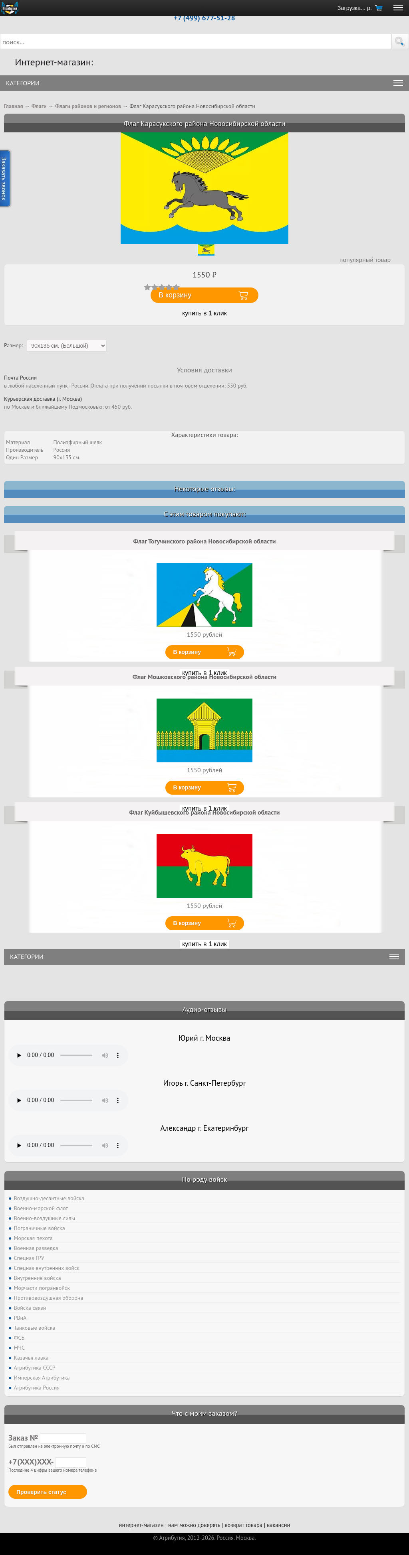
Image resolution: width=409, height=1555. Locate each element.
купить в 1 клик (204, 313)
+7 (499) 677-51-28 (204, 17)
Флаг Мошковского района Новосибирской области (205, 677)
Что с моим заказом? (204, 1413)
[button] (400, 41)
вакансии (278, 1525)
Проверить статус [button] (41, 1492)
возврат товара (243, 1525)
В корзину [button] (175, 295)
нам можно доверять (194, 1525)
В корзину (187, 652)
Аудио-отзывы (205, 1009)
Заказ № (47, 1438)
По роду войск (204, 1179)
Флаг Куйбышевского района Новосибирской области (204, 812)
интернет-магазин (141, 1525)
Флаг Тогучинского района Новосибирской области (204, 541)
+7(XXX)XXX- (47, 1462)
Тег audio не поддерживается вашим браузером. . (68, 1055)
